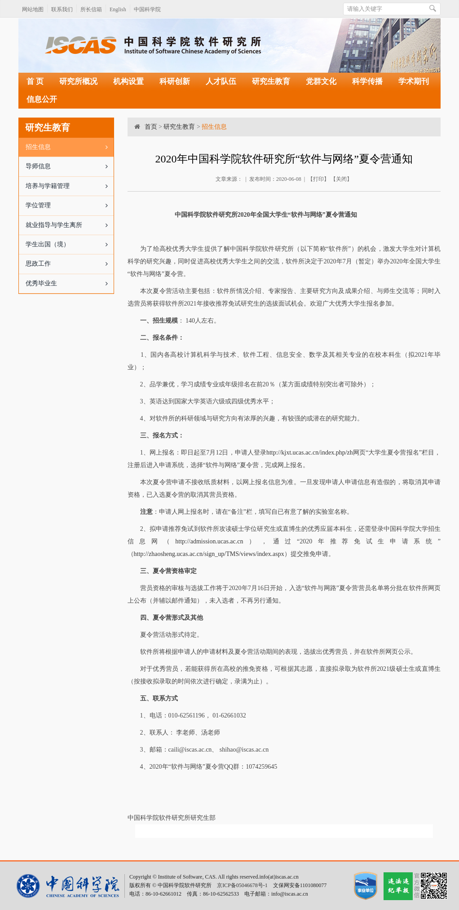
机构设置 (128, 81)
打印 (318, 179)
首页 (151, 126)
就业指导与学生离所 (70, 225)
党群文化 (321, 81)
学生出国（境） (70, 244)
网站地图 (33, 9)
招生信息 (70, 147)
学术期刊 (413, 81)
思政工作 (70, 263)
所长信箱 (91, 9)
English (118, 9)
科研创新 (174, 81)
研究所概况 (78, 81)
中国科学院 (147, 9)
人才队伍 (221, 81)
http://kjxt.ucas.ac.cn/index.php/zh (309, 452)
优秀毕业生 (70, 283)
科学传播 (367, 81)
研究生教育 (271, 81)
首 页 (35, 81)
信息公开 (41, 99)
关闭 (341, 179)
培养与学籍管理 (70, 186)
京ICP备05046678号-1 (242, 885)
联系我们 (62, 9)
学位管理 (70, 205)
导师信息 (70, 166)
